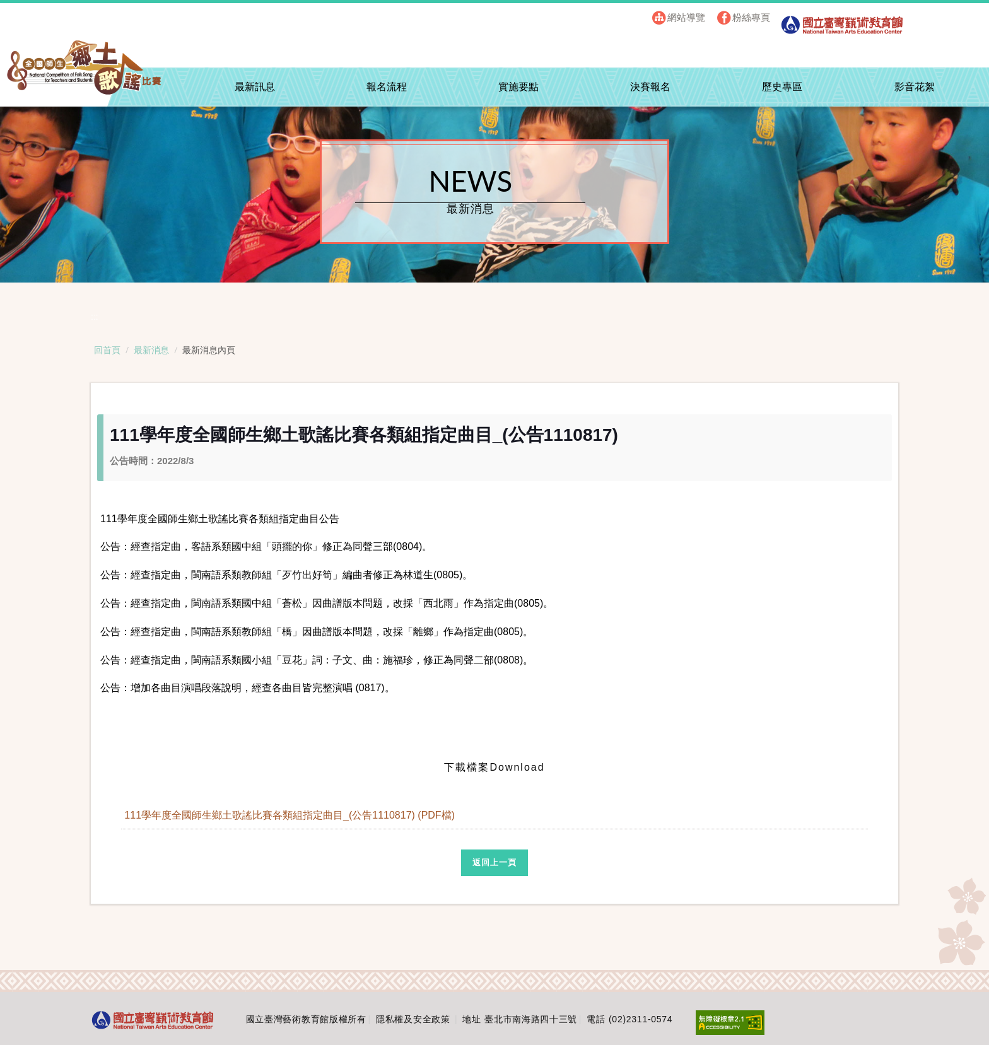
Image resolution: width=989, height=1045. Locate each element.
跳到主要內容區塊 (56, 13)
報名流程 (386, 86)
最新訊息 (255, 86)
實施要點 (518, 86)
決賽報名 (650, 86)
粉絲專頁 (751, 17)
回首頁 (107, 350)
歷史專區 (782, 86)
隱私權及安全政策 (413, 1019)
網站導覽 (686, 17)
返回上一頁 (494, 862)
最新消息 (151, 350)
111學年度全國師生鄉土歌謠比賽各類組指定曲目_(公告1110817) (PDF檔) (290, 815)
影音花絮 (914, 86)
